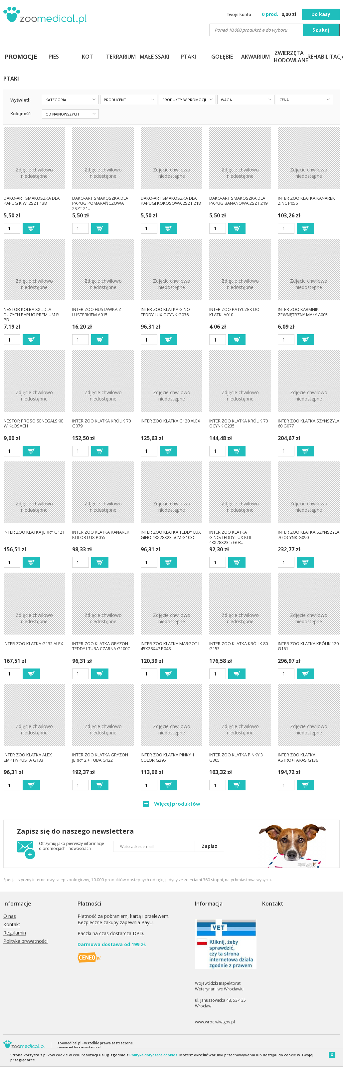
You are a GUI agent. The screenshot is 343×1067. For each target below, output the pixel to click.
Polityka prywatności (25, 941)
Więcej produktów (176, 803)
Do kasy (320, 14)
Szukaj (321, 30)
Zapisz (209, 846)
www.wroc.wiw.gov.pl (215, 1022)
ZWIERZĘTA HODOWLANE (289, 56)
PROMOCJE (20, 57)
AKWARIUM (255, 56)
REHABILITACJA (322, 56)
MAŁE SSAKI (154, 56)
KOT (87, 56)
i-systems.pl (91, 1047)
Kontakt (11, 924)
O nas (9, 916)
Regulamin (14, 933)
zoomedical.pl (70, 1043)
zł (279, 14)
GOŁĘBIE (222, 56)
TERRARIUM (121, 56)
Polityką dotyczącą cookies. (153, 1054)
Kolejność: (20, 114)
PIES (54, 56)
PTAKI (188, 56)
